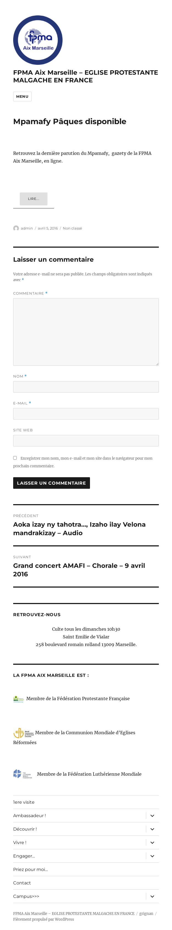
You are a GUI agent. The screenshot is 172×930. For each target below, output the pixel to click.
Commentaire (30, 293)
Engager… (24, 856)
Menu (22, 96)
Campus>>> (26, 896)
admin (27, 228)
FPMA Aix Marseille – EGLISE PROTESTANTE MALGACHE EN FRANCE (85, 76)
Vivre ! (19, 842)
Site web (23, 430)
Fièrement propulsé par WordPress (43, 919)
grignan (146, 913)
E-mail (22, 403)
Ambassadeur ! (29, 815)
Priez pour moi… (30, 869)
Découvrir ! (25, 829)
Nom (20, 376)
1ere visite (24, 802)
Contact (22, 883)
